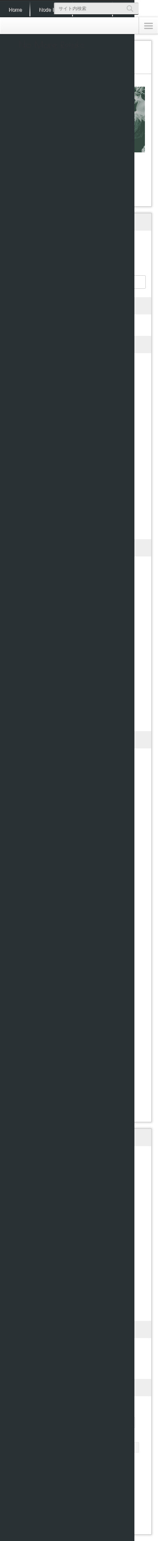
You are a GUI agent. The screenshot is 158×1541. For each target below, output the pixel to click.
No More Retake (51, 44)
